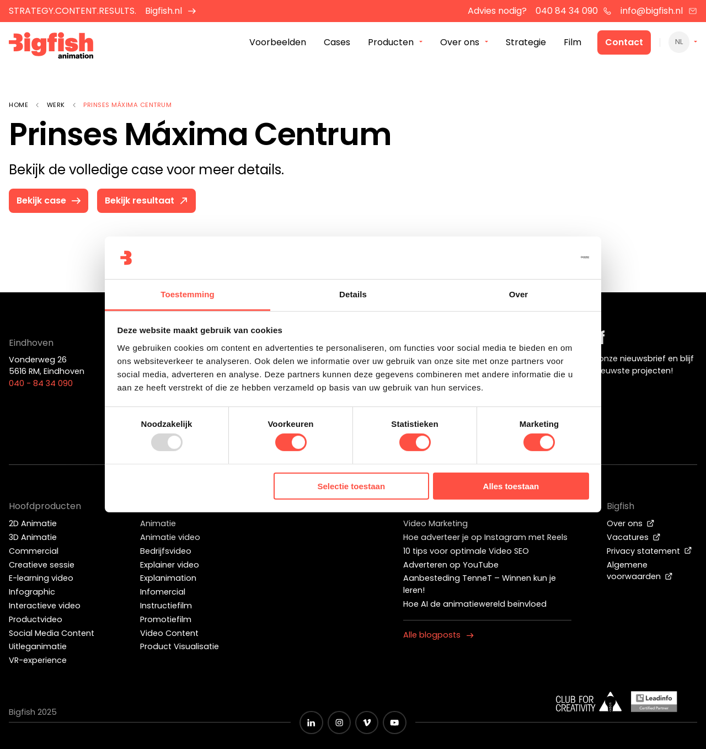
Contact (624, 43)
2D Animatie (33, 523)
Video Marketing (435, 523)
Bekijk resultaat (147, 200)
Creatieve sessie (41, 564)
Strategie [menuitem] (526, 43)
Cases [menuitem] (337, 43)
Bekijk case (49, 200)
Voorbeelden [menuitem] (277, 43)
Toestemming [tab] (188, 294)
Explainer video (169, 564)
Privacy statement (649, 551)
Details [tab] (353, 294)
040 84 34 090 (574, 10)
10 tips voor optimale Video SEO (466, 551)
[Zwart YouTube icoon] (394, 722)
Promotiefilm (165, 619)
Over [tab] (518, 294)
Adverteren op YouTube (451, 564)
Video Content (169, 633)
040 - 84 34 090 (41, 383)
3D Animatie (33, 537)
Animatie (158, 523)
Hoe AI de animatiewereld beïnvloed (475, 603)
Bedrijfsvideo (165, 551)
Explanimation (168, 578)
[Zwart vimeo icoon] (366, 722)
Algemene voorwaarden (640, 570)
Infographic (32, 591)
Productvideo (35, 619)
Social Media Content (51, 633)
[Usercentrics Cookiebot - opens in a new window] (541, 257)
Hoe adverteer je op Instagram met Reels (485, 537)
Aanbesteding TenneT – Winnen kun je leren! (479, 584)
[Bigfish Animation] (51, 47)
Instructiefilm (166, 605)
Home (18, 104)
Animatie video (170, 537)
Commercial (33, 551)
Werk (56, 104)
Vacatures (634, 537)
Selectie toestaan (352, 486)
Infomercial (162, 591)
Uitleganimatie (38, 646)
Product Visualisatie (179, 646)
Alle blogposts (438, 634)
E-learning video (41, 578)
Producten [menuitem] (391, 43)
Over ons (631, 523)
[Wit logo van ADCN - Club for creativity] (589, 701)
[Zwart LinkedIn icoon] (311, 722)
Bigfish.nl (170, 10)
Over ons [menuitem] (459, 43)
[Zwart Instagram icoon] (339, 722)
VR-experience (38, 660)
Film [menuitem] (572, 43)
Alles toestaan (511, 486)
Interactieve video (45, 605)
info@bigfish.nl (659, 10)
